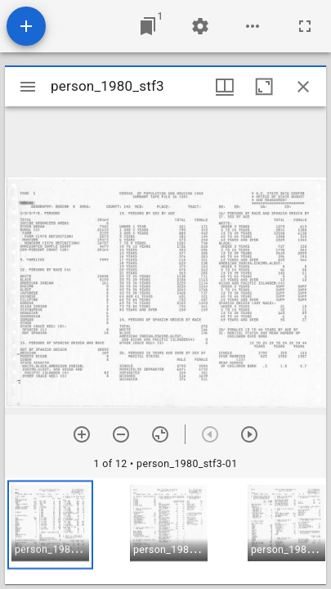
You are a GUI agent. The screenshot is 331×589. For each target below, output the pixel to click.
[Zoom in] (81, 434)
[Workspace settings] (200, 26)
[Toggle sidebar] (27, 86)
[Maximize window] (264, 86)
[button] (50, 524)
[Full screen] (304, 26)
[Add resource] (26, 26)
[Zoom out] (121, 434)
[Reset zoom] (160, 434)
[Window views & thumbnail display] (224, 86)
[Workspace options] (252, 26)
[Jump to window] (148, 26)
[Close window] (303, 86)
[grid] (165, 531)
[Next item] (249, 434)
